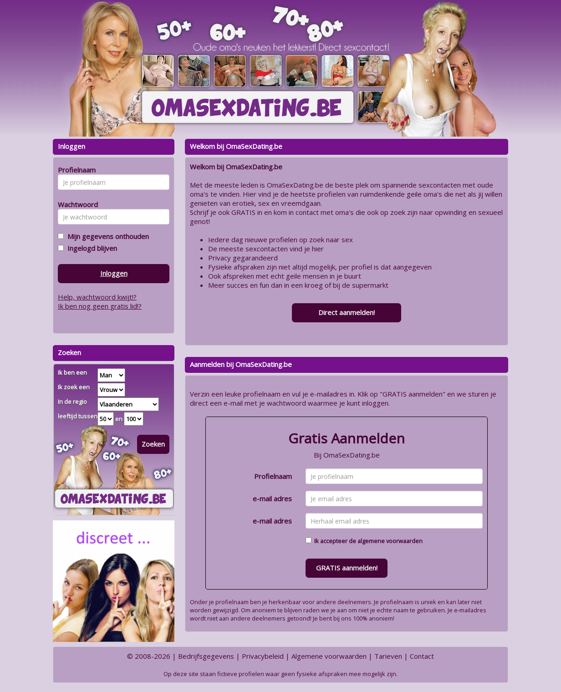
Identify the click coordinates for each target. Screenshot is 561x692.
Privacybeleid (263, 656)
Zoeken (153, 443)
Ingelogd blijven (90, 248)
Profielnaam (273, 476)
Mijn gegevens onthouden (106, 236)
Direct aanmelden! (346, 312)
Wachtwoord (75, 204)
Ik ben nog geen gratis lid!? (100, 305)
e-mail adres (272, 498)
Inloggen (114, 273)
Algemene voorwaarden (329, 656)
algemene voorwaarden (390, 541)
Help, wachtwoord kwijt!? (97, 296)
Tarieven (388, 656)
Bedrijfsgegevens (206, 656)
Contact (422, 656)
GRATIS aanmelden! (346, 567)
